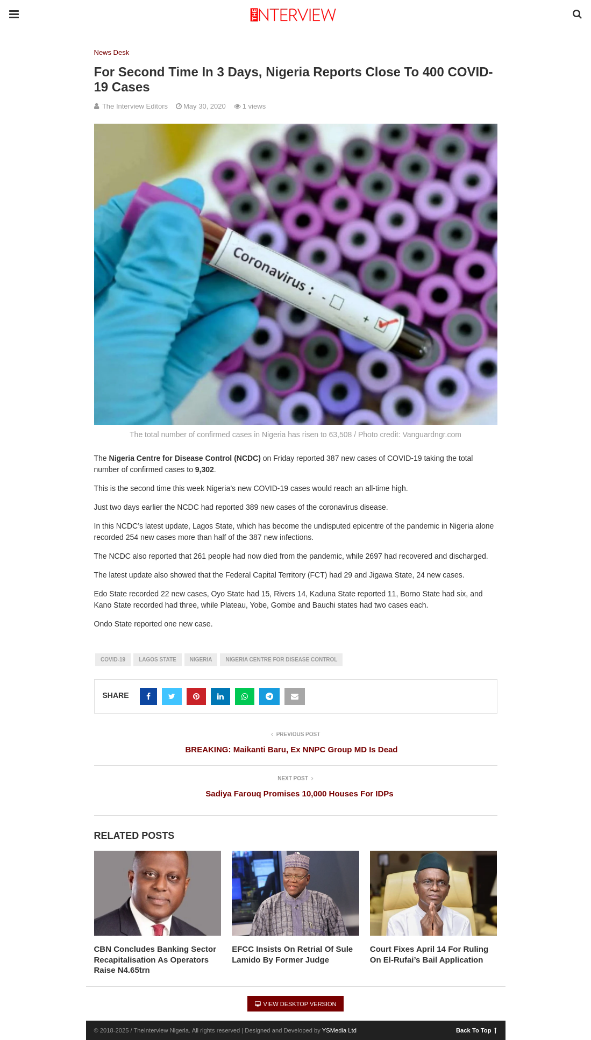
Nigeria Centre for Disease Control (281, 660)
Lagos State (157, 660)
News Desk (112, 52)
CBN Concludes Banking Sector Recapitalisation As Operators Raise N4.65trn (155, 959)
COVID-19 (113, 660)
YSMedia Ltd (339, 1030)
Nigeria (201, 660)
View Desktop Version (296, 1004)
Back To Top (476, 1029)
